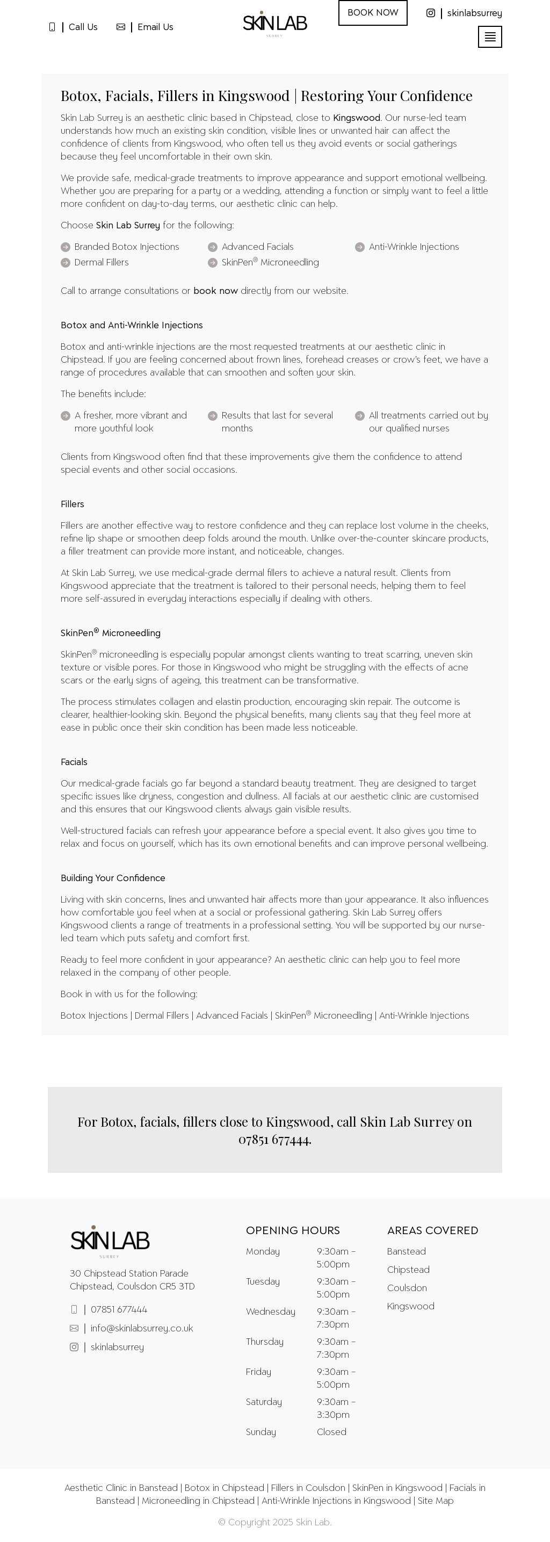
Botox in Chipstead (224, 1488)
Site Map (436, 1501)
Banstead (406, 1252)
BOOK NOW (373, 13)
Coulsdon (407, 1288)
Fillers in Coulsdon (308, 1488)
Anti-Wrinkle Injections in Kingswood (336, 1501)
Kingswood (411, 1306)
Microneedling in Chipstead (198, 1501)
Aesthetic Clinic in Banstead (121, 1488)
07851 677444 (273, 1138)
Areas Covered (433, 1231)
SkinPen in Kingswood (397, 1488)
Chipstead (408, 1270)
